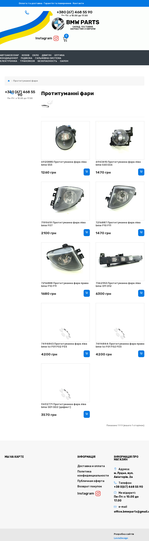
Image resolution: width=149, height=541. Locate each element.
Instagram (47, 38)
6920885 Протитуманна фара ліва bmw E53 (64, 163)
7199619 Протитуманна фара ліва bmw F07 (63, 224)
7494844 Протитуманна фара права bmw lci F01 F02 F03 (120, 345)
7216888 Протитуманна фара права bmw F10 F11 (64, 284)
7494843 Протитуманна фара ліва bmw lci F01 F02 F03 (64, 345)
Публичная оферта (90, 481)
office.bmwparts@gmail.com (129, 511)
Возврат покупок (89, 486)
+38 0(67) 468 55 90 (128, 487)
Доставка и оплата (91, 466)
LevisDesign (121, 538)
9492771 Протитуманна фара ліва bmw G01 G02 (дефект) (63, 406)
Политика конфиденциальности (92, 473)
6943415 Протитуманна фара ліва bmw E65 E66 (118, 163)
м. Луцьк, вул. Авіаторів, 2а (123, 475)
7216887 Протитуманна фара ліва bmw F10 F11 (118, 224)
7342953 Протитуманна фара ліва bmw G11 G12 (118, 284)
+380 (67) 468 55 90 (74, 12)
